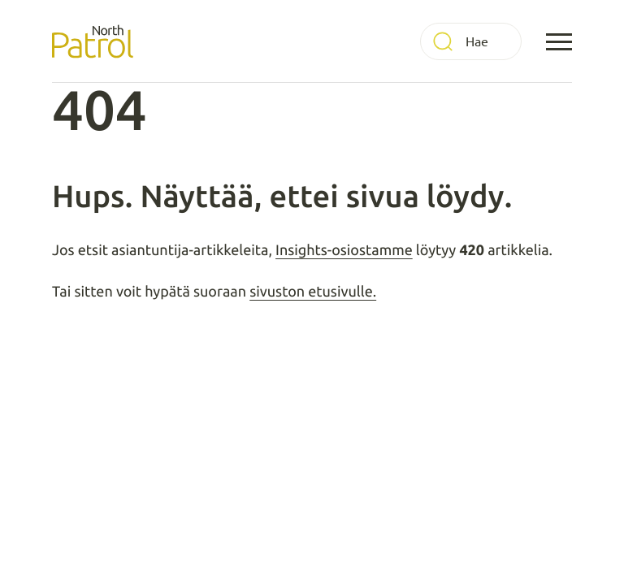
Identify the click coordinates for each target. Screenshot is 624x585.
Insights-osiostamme (344, 250)
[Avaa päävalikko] (559, 41)
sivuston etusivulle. (312, 292)
